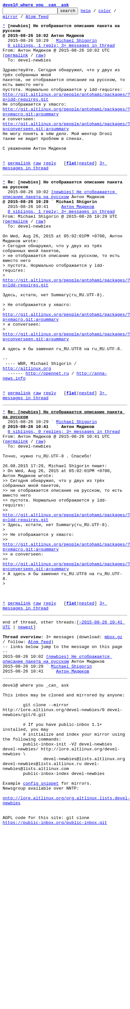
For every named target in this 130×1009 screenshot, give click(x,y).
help (96, 12)
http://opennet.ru (47, 445)
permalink (16, 65)
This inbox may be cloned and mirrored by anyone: (64, 825)
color (114, 12)
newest (25, 745)
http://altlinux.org (27, 439)
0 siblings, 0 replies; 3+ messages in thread (64, 513)
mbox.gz (113, 757)
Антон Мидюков (77, 245)
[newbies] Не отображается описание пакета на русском (60, 230)
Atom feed (36, 19)
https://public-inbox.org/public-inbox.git (55, 978)
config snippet (40, 931)
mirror (10, 19)
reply (49, 194)
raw (39, 65)
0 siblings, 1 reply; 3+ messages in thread (61, 53)
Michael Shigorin (76, 47)
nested (86, 194)
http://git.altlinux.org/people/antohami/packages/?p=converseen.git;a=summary (66, 150)
